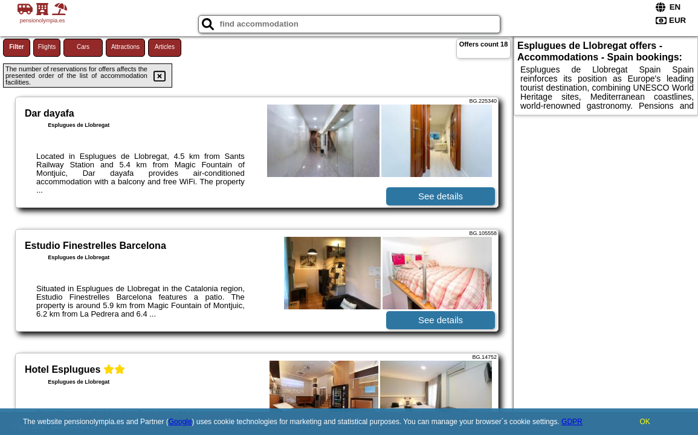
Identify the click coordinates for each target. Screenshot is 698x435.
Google (180, 421)
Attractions (125, 47)
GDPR (572, 421)
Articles (165, 47)
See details (440, 196)
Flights (47, 47)
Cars (83, 47)
